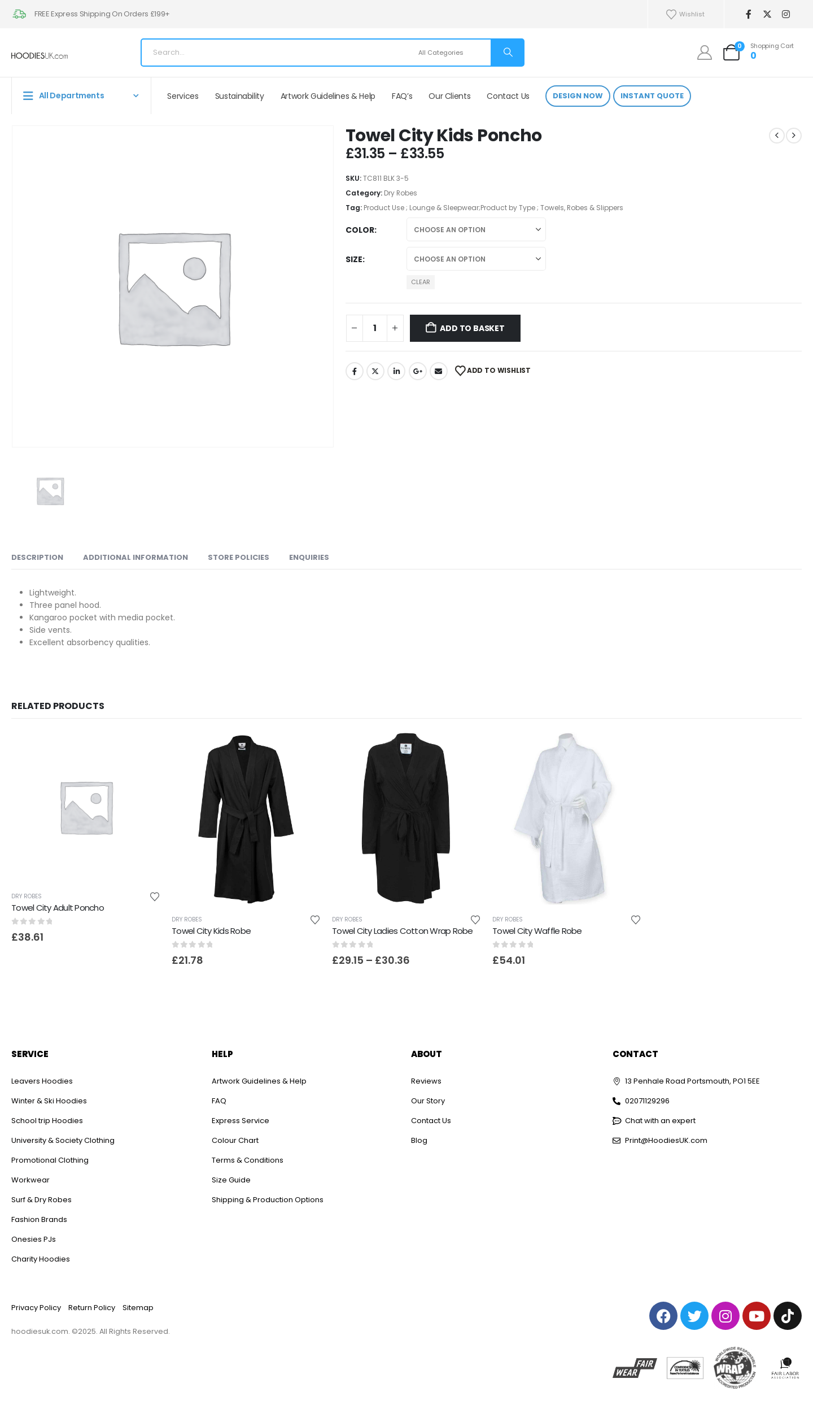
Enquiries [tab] (309, 557)
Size (354, 259)
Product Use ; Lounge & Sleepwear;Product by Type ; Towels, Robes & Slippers (493, 207)
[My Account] (705, 52)
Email (439, 371)
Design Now (578, 95)
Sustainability (239, 96)
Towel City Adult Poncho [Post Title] (57, 908)
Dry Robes (400, 193)
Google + (418, 371)
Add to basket (472, 328)
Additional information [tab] (135, 557)
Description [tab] (37, 557)
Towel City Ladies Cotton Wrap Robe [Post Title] (402, 931)
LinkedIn (396, 371)
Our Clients (449, 96)
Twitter (375, 371)
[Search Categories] (453, 53)
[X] (767, 14)
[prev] (777, 135)
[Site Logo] (39, 56)
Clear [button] (420, 281)
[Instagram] (786, 14)
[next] (794, 135)
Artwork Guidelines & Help (328, 96)
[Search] (507, 53)
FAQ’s (402, 96)
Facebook (355, 371)
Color (360, 230)
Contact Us (508, 96)
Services (182, 96)
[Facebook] (748, 14)
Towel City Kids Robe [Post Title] (211, 931)
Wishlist (685, 14)
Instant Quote (652, 95)
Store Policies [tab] (238, 557)
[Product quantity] (374, 328)
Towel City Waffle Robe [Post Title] (537, 931)
